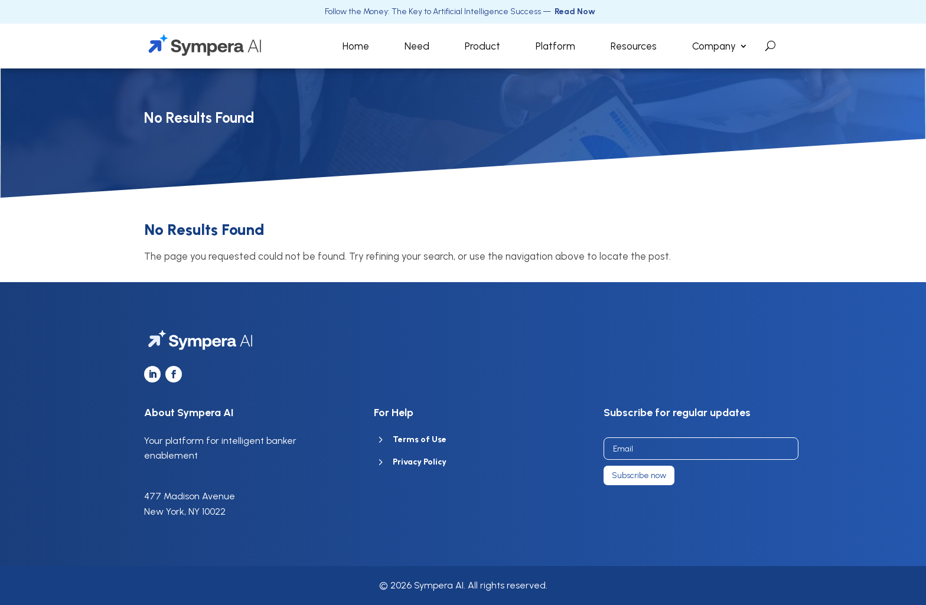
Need (417, 46)
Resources (634, 46)
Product (482, 46)
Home (356, 46)
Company (714, 46)
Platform (555, 46)
